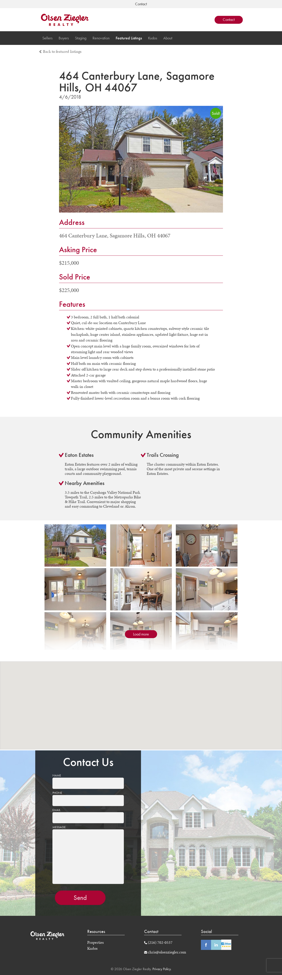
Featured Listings (129, 38)
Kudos (152, 38)
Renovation (101, 38)
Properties (95, 942)
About (167, 38)
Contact (229, 19)
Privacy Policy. (161, 969)
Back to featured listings (62, 51)
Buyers (64, 38)
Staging (80, 38)
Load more (141, 634)
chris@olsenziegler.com (167, 952)
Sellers (47, 38)
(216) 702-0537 (160, 942)
